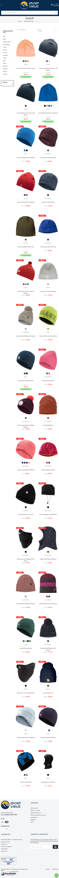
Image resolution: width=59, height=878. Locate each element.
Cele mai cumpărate (6, 846)
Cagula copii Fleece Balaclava (48, 559)
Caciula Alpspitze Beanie (48, 470)
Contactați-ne (33, 817)
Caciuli (4, 58)
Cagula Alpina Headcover (48, 782)
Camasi (5, 50)
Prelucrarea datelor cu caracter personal (11, 839)
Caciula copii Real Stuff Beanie (25, 470)
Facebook (2, 828)
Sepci (4, 60)
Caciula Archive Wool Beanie (48, 291)
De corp (5, 52)
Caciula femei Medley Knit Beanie (25, 336)
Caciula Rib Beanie (48, 425)
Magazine (33, 819)
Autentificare (4, 849)
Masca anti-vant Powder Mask (25, 693)
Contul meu (4, 851)
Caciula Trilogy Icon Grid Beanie (26, 157)
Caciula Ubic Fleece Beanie (25, 380)
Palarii (4, 63)
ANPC (31, 822)
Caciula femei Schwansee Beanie (25, 604)
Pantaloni (5, 55)
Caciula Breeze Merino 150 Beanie (48, 113)
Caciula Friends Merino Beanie (25, 202)
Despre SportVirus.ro (35, 812)
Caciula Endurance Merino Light (25, 68)
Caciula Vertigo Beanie (48, 202)
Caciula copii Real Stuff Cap (48, 247)
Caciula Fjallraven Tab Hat (25, 514)
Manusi (5, 71)
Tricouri (5, 47)
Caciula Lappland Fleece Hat (26, 247)
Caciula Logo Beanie (25, 782)
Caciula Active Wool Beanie (48, 737)
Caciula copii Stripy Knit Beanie (48, 604)
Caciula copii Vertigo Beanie (48, 157)
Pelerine (5, 74)
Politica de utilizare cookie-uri (38, 815)
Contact (48, 869)
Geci (4, 36)
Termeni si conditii (35, 810)
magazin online (5, 871)
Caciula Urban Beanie (26, 648)
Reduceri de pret (5, 842)
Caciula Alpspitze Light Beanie (48, 514)
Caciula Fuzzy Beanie (48, 380)
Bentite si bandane (5, 67)
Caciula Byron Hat (48, 693)
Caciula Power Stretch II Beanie (26, 737)
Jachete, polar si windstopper (7, 43)
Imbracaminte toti (7, 31)
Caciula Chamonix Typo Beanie (48, 336)
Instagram (6, 828)
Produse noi (4, 844)
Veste (4, 39)
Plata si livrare (34, 808)
